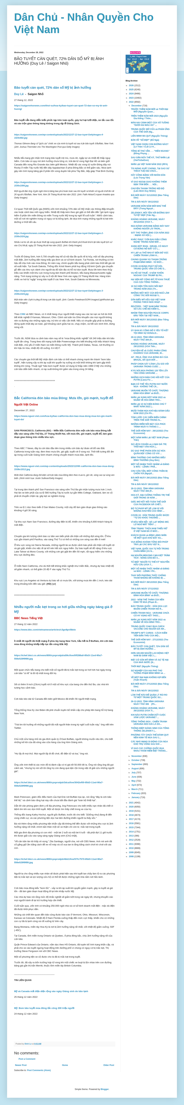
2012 (131, 840)
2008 (131, 856)
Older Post (108, 1065)
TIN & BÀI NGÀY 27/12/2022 (145, 588)
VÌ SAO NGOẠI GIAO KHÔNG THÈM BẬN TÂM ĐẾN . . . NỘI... (149, 183)
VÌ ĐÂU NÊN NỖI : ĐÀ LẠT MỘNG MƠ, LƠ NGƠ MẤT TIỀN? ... (150, 523)
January (135, 797)
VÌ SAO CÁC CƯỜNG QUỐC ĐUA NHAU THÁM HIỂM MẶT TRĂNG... (149, 749)
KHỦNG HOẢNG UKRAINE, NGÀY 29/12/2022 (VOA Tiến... (148, 345)
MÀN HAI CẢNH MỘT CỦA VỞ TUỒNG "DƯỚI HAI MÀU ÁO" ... (150, 123)
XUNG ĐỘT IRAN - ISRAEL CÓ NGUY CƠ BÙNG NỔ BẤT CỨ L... (149, 247)
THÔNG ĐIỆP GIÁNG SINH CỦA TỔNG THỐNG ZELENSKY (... (150, 729)
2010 (131, 848)
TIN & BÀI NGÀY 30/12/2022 (145, 202)
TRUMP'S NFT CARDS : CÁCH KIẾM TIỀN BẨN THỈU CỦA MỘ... (149, 634)
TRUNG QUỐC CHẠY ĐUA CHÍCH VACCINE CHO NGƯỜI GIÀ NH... (148, 627)
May (133, 781)
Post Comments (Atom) (39, 1070)
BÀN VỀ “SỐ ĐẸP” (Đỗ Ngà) (145, 140)
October (135, 760)
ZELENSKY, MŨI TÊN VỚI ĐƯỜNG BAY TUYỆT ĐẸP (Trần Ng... (150, 214)
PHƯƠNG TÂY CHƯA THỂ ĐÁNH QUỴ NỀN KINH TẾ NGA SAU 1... (150, 736)
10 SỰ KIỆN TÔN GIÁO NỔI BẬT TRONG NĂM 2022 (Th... (147, 287)
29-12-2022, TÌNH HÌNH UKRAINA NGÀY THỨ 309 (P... (147, 338)
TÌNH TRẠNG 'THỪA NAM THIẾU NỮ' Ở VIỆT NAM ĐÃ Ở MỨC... (149, 529)
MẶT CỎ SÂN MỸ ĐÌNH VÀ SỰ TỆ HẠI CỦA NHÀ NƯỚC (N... (149, 661)
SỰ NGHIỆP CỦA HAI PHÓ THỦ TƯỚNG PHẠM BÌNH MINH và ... (148, 671)
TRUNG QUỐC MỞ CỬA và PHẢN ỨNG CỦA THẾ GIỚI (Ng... (150, 130)
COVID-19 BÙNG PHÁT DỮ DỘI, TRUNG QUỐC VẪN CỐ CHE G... (148, 267)
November (136, 756)
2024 (131, 93)
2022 (131, 102)
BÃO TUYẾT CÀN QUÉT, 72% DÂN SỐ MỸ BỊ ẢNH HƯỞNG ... (150, 647)
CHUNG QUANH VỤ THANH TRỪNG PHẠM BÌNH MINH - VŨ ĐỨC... (149, 260)
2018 (131, 815)
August (135, 768)
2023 (131, 98)
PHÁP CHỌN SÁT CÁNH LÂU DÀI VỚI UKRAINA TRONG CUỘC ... (150, 365)
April (134, 785)
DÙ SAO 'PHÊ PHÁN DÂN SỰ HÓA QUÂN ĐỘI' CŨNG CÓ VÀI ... (148, 452)
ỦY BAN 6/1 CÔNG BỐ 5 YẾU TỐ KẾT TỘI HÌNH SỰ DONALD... (149, 331)
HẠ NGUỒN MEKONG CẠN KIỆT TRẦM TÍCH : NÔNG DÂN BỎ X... (150, 556)
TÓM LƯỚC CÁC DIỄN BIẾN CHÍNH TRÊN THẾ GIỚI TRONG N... (148, 418)
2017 (131, 819)
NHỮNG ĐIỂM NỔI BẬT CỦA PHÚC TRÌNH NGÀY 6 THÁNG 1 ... (148, 425)
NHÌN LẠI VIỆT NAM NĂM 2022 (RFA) (149, 164)
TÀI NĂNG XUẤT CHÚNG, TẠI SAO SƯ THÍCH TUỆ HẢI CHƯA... (150, 169)
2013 (131, 836)
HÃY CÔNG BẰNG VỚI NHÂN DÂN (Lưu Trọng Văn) (148, 176)
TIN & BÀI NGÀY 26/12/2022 (145, 690)
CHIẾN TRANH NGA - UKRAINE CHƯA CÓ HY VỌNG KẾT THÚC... (150, 614)
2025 (131, 89)
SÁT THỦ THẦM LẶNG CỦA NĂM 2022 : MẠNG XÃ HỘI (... (150, 234)
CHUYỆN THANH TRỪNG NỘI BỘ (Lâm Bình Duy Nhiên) (147, 189)
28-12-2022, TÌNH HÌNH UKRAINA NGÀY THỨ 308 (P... (147, 489)
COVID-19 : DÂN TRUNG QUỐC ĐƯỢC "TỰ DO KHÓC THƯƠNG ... (150, 516)
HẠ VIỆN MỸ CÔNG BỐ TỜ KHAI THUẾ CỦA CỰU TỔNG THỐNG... (150, 280)
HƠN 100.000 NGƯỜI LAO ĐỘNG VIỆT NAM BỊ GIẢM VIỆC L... (150, 654)
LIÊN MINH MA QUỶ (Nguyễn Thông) (149, 136)
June (134, 777)
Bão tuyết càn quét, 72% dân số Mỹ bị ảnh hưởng (52, 87)
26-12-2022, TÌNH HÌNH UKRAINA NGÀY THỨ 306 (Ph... (147, 702)
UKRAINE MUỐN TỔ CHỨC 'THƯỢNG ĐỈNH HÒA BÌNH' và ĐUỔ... (149, 391)
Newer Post (21, 1065)
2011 (131, 844)
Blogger (105, 1089)
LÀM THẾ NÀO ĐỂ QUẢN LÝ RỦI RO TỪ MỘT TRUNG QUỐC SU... (149, 696)
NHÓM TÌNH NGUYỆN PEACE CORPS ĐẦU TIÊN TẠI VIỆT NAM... (150, 314)
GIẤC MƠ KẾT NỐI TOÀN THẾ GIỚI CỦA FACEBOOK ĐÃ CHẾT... (148, 503)
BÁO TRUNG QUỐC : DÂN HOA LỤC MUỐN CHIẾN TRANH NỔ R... (149, 607)
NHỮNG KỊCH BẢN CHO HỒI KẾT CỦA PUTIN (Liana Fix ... (150, 378)
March (134, 789)
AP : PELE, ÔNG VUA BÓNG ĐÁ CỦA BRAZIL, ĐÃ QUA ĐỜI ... (149, 358)
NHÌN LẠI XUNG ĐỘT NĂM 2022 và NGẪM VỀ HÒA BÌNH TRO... (148, 398)
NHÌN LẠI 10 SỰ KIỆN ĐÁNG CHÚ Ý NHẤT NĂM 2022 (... (148, 405)
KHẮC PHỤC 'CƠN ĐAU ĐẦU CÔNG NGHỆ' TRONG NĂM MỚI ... (149, 240)
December (136, 105)
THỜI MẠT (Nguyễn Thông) (144, 666)
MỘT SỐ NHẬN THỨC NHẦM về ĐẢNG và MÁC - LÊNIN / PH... (150, 569)
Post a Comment (27, 1059)
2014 (131, 831)
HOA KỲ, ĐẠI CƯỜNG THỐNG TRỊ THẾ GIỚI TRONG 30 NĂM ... (150, 496)
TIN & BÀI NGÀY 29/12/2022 (145, 326)
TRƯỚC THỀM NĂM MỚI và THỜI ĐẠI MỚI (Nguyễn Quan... (149, 110)
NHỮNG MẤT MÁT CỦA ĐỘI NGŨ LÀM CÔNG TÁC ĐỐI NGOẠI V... (150, 294)
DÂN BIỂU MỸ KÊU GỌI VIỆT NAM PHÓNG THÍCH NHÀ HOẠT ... (148, 300)
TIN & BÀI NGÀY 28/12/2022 (145, 484)
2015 (131, 827)
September (137, 764)
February (136, 793)
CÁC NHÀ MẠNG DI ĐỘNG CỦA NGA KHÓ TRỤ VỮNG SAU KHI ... (149, 742)
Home (65, 1065)
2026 (131, 85)
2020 (131, 807)
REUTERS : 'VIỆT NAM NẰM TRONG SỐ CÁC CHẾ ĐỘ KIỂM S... (149, 307)
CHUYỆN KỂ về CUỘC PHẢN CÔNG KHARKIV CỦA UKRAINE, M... (149, 351)
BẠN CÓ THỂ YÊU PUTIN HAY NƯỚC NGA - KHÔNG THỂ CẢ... (149, 385)
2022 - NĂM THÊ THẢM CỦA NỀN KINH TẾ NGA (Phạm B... (147, 600)
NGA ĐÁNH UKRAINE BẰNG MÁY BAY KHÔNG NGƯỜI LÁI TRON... (150, 227)
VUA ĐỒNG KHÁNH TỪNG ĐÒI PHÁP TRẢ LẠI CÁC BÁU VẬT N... (149, 543)
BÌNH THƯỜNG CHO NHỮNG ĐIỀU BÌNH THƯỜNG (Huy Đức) (148, 458)
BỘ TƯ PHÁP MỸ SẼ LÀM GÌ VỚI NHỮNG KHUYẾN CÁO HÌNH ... (148, 509)
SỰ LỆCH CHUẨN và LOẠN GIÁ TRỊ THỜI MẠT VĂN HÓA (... (148, 445)
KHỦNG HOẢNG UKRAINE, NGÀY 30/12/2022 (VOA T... (148, 220)
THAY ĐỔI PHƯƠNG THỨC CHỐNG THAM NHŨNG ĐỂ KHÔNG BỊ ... (148, 576)
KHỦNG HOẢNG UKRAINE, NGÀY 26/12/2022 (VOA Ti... (148, 709)
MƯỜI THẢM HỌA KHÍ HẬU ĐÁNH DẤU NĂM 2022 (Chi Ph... (150, 412)
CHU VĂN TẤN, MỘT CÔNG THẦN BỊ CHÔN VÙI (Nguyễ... (149, 472)
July (133, 772)
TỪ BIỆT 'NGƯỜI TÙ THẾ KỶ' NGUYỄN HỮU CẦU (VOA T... (150, 563)
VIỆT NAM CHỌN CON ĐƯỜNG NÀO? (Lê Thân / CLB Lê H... (149, 145)
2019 (131, 811)
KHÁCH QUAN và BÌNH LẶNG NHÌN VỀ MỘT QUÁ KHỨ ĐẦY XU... (148, 536)
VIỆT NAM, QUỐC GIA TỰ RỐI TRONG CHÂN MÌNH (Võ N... (150, 549)
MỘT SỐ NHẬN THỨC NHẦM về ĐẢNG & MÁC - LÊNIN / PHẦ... (150, 465)
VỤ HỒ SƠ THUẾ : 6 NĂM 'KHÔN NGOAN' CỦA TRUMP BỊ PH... (147, 274)
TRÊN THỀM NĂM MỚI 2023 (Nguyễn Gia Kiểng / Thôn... (149, 117)
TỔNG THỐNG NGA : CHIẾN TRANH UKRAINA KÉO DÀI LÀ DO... (149, 722)
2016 (131, 823)
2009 (131, 852)
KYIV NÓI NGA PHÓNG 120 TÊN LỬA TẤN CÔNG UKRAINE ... (149, 371)
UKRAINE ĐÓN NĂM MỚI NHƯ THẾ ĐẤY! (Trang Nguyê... (148, 207)
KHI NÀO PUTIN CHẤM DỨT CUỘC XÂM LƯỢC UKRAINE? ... (148, 716)
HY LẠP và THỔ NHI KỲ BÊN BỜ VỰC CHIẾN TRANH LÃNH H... (149, 254)
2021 (131, 802)
